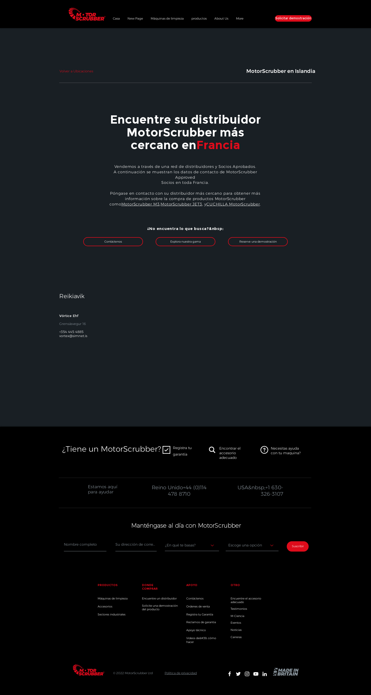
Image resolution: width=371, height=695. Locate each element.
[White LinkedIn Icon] (265, 674)
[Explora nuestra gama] (185, 241)
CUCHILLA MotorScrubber (233, 204)
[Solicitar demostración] (293, 18)
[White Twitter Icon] (238, 674)
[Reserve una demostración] (258, 241)
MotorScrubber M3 (140, 204)
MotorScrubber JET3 (181, 204)
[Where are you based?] (192, 545)
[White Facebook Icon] (229, 674)
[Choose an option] (252, 545)
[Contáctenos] (113, 241)
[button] (199, 17)
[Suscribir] (298, 546)
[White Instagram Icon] (247, 674)
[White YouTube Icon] (256, 674)
